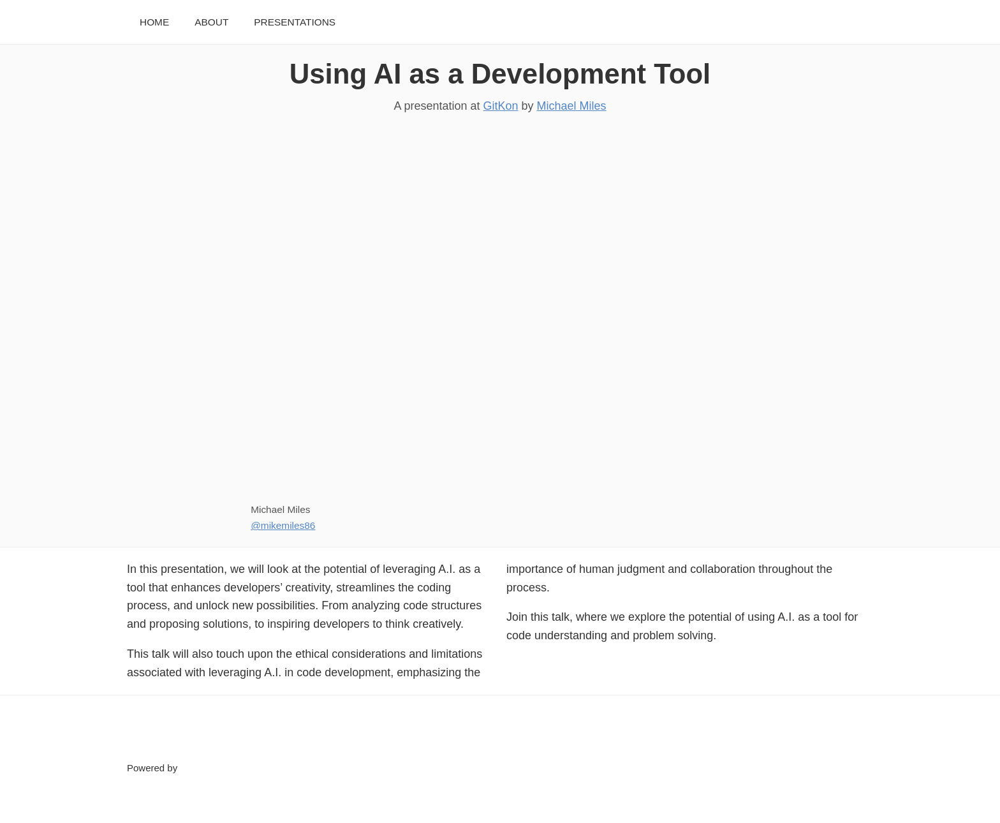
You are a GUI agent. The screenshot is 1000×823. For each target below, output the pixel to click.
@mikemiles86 (283, 525)
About (211, 22)
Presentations (294, 22)
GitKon (500, 106)
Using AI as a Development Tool (500, 73)
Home (154, 22)
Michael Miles (572, 106)
